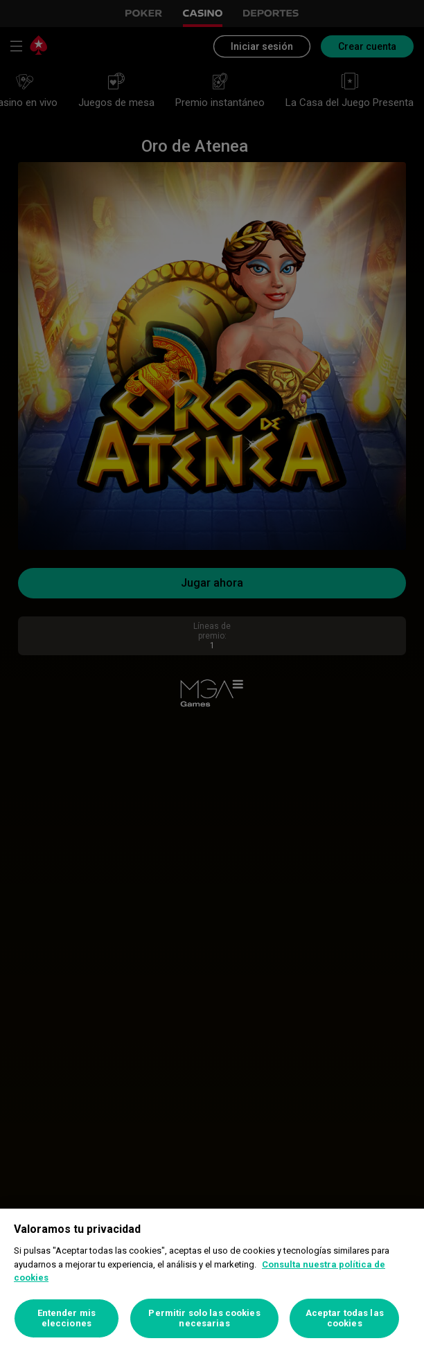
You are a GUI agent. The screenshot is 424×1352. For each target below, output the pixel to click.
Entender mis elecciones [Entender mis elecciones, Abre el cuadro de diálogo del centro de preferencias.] (66, 1318)
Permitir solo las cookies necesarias (204, 1318)
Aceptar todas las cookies (345, 1318)
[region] (212, 1280)
